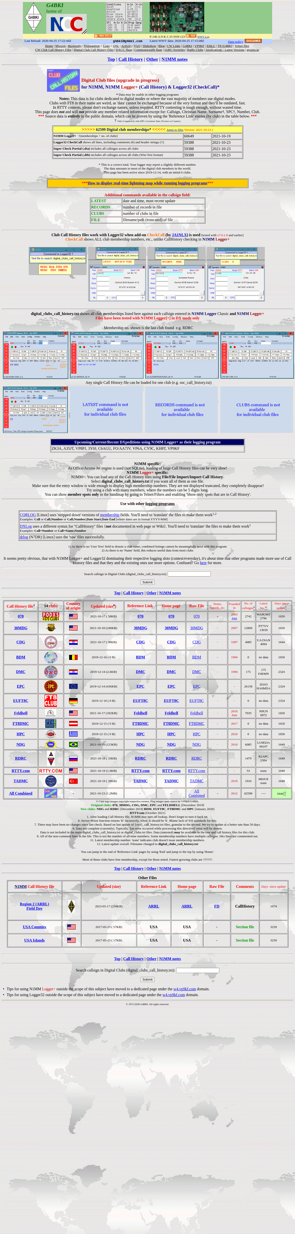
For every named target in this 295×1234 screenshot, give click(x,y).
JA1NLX (179, 235)
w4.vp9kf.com (185, 989)
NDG (20, 744)
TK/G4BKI (225, 46)
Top (111, 59)
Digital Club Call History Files (94, 50)
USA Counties (34, 927)
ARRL (153, 906)
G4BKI (187, 46)
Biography (75, 46)
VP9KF (199, 46)
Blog (161, 46)
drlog (24, 537)
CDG (20, 642)
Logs (106, 46)
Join (234, 618)
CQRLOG (28, 515)
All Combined (20, 793)
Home (49, 46)
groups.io (253, 50)
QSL (116, 46)
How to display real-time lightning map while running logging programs (147, 183)
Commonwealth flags (148, 50)
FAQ (137, 46)
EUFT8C (20, 701)
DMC (20, 672)
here (203, 563)
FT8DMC (21, 723)
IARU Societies (175, 50)
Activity (126, 46)
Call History (130, 59)
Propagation (92, 46)
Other (152, 59)
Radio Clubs (195, 50)
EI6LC (211, 46)
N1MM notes (175, 59)
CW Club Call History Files (53, 50)
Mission (60, 46)
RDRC (20, 758)
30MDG (21, 628)
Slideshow (149, 46)
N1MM (21, 886)
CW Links (173, 46)
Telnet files (242, 46)
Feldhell (21, 713)
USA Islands (34, 940)
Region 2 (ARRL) (34, 904)
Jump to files (175, 130)
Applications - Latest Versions (225, 50)
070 (21, 616)
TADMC (21, 781)
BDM (20, 657)
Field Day (34, 908)
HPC (21, 734)
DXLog (26, 526)
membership (109, 515)
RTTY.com (21, 771)
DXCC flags (124, 50)
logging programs (160, 504)
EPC (21, 686)
